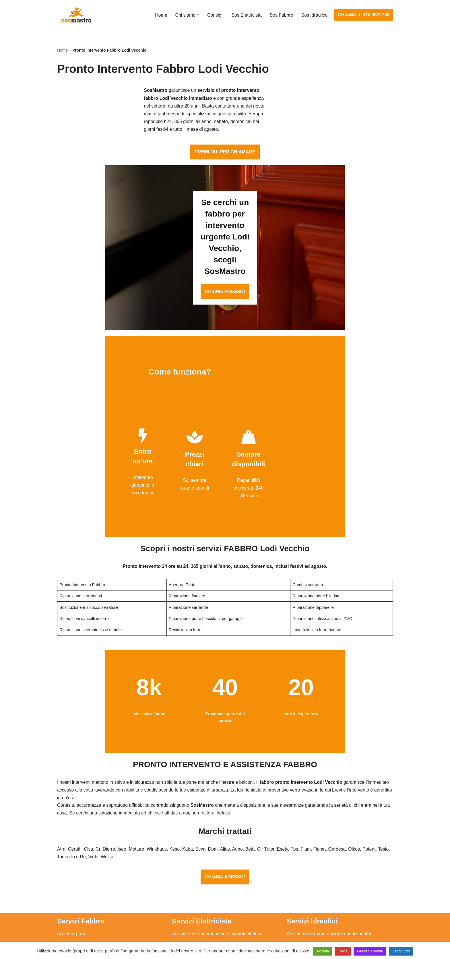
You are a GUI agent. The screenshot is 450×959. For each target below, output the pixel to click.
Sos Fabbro (281, 15)
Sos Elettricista (246, 15)
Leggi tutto (401, 951)
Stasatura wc (300, 925)
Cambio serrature (75, 872)
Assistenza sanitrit (305, 872)
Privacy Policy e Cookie (190, 938)
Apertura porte (71, 851)
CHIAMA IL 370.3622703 (363, 14)
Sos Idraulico (314, 15)
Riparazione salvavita (194, 893)
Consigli (214, 15)
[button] (197, 15)
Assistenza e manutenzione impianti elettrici (216, 851)
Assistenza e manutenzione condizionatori (330, 851)
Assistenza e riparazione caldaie (319, 861)
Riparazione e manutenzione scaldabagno (330, 883)
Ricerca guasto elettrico (196, 872)
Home (160, 15)
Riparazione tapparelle (80, 915)
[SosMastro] (75, 15)
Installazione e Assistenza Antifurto (207, 861)
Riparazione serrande (79, 904)
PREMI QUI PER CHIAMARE (225, 123)
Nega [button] (343, 951)
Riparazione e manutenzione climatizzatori (330, 893)
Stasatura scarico (304, 915)
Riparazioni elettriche (193, 883)
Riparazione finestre (77, 883)
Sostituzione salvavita (194, 915)
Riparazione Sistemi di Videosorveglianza (214, 904)
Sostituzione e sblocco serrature (90, 925)
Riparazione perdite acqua (313, 904)
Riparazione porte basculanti (86, 893)
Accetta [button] (323, 951)
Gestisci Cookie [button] (370, 951)
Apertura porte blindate (80, 861)
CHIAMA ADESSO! (225, 239)
